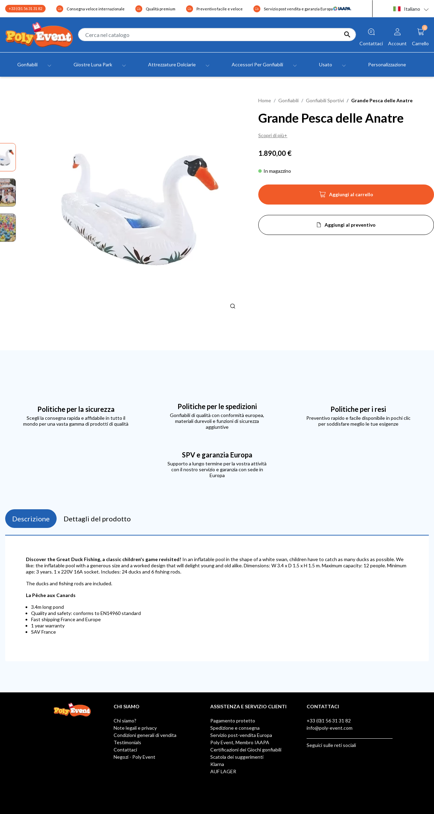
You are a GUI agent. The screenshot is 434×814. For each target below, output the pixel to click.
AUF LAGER (223, 771)
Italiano (406, 8)
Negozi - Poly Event (134, 757)
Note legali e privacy (135, 728)
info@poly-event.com (330, 728)
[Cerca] (217, 34)
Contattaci (125, 750)
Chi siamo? (125, 720)
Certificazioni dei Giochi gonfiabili (245, 750)
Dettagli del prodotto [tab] (97, 518)
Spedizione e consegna (235, 728)
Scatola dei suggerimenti (236, 757)
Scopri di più (271, 135)
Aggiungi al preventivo (350, 225)
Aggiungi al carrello (346, 196)
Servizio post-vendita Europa (241, 735)
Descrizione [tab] (31, 518)
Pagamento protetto (232, 720)
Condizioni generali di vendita (145, 735)
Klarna (217, 764)
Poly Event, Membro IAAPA (239, 742)
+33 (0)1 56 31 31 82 (25, 8)
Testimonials (127, 742)
